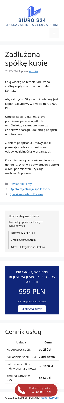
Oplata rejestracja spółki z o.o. (30, 189)
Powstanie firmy (21, 184)
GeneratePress (50, 397)
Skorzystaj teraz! (32, 309)
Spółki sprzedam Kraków (26, 194)
